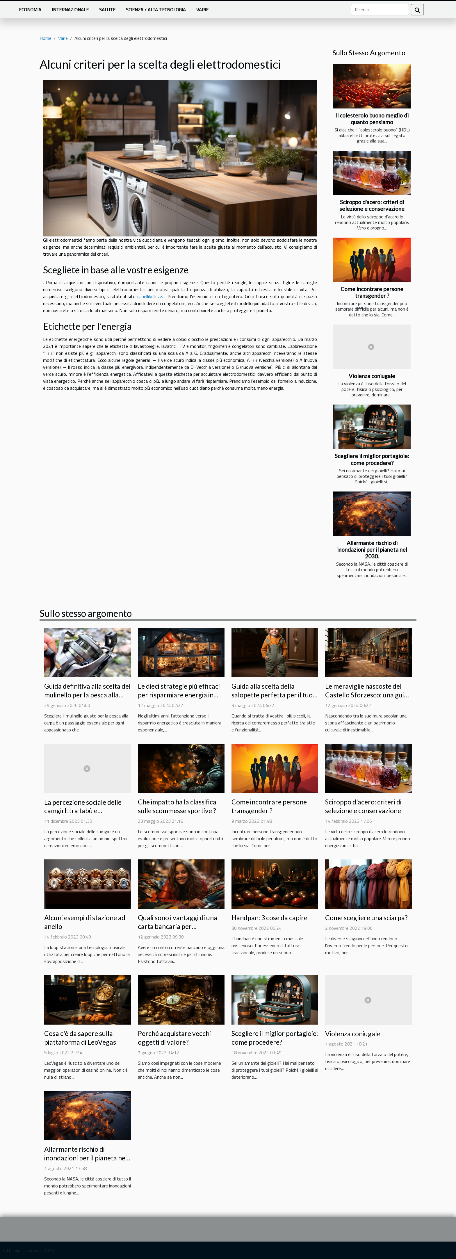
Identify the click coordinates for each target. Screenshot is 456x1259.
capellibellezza (151, 296)
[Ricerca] (380, 9)
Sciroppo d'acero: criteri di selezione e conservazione (372, 205)
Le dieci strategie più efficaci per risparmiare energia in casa (179, 695)
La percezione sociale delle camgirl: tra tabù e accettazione (83, 811)
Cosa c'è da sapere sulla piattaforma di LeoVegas (80, 1037)
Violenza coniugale (372, 376)
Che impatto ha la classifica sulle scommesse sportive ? (177, 806)
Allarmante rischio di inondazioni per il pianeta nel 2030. (372, 549)
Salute (107, 9)
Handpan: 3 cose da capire (269, 917)
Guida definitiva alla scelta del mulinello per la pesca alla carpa (87, 695)
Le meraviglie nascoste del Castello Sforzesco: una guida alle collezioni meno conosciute (368, 699)
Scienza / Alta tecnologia (156, 9)
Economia (30, 9)
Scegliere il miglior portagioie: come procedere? (372, 459)
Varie (202, 9)
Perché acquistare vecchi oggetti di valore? (174, 1037)
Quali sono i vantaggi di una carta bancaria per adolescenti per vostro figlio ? (180, 926)
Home (45, 38)
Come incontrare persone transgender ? (372, 292)
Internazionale (70, 9)
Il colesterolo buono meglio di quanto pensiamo (372, 118)
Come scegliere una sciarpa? (366, 917)
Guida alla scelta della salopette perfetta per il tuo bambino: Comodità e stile (272, 695)
